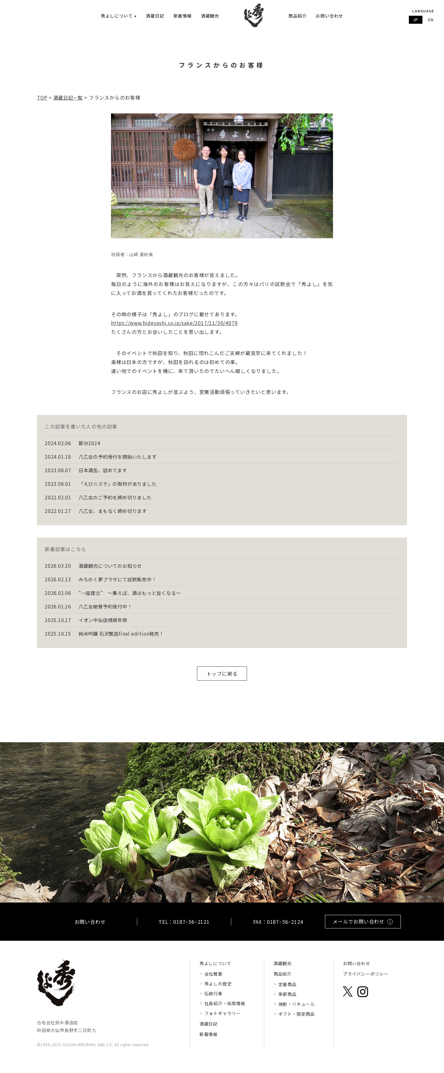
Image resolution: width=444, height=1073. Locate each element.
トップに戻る (222, 680)
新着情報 (183, 16)
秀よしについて (215, 970)
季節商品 (287, 1001)
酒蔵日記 (155, 16)
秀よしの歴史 (218, 990)
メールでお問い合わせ (363, 928)
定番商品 (287, 991)
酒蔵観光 (210, 16)
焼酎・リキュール (296, 1011)
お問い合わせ (329, 16)
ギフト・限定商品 (296, 1021)
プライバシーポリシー (365, 980)
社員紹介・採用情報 (224, 1010)
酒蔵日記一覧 (69, 100)
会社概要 (213, 980)
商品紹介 (297, 16)
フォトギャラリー (222, 1020)
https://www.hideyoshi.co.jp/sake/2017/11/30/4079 (175, 326)
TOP (42, 100)
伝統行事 (213, 1000)
